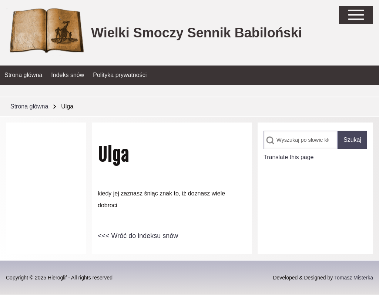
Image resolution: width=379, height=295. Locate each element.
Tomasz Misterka (353, 278)
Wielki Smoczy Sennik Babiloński (196, 32)
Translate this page (288, 157)
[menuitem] (23, 75)
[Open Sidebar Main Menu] (356, 15)
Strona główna (29, 106)
